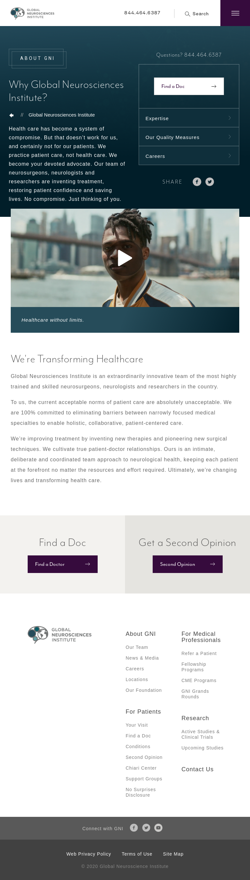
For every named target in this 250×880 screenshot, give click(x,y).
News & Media (142, 658)
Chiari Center (141, 768)
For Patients (143, 711)
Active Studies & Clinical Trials (201, 734)
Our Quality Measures (173, 137)
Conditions (138, 746)
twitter (209, 181)
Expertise (157, 118)
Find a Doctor (49, 564)
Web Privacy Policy (88, 854)
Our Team (137, 647)
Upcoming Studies (203, 747)
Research (195, 718)
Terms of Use (137, 854)
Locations (137, 679)
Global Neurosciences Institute (62, 115)
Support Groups (144, 778)
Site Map (173, 854)
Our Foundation (144, 690)
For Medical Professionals (201, 637)
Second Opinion (177, 564)
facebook (197, 181)
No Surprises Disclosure (141, 792)
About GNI (141, 634)
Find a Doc (173, 86)
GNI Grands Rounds (195, 694)
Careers (155, 156)
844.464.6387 (142, 12)
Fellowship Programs (194, 667)
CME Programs (199, 680)
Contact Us (198, 769)
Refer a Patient (199, 653)
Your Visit (137, 725)
